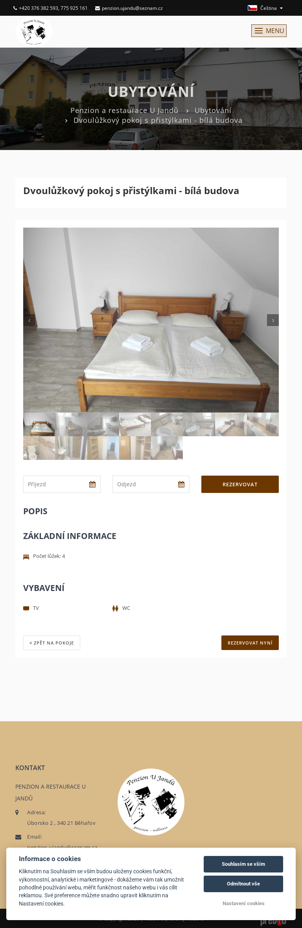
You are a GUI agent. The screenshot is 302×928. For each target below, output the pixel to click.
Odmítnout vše (243, 884)
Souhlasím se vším (243, 864)
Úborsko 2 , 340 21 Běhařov (61, 822)
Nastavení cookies (244, 903)
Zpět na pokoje (51, 643)
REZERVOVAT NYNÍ (250, 643)
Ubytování (213, 110)
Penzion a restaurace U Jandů (124, 110)
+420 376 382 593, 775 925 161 (50, 8)
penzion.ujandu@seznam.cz (129, 8)
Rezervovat (240, 484)
